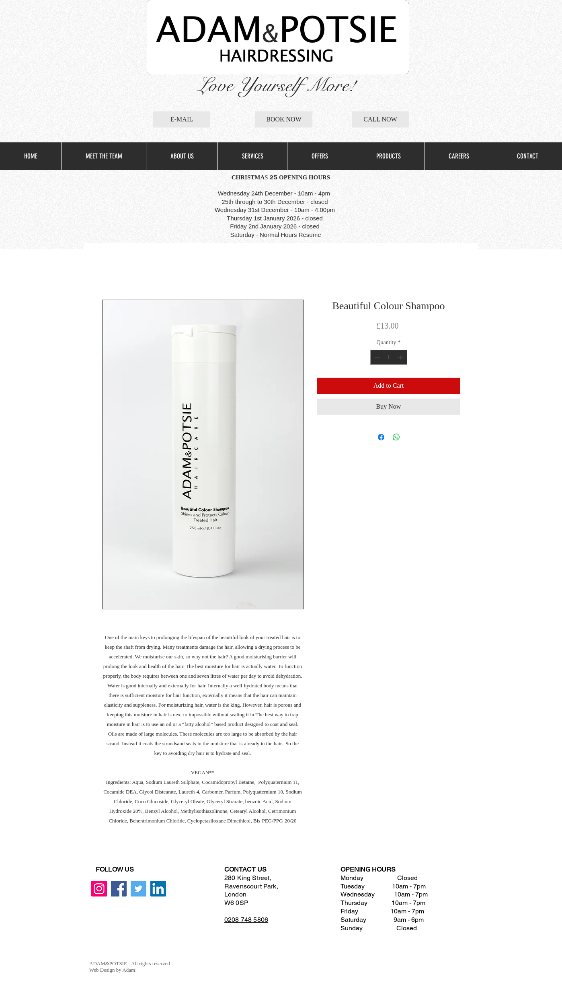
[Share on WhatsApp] (396, 437)
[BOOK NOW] (283, 119)
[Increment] (401, 357)
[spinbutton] (389, 357)
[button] (252, 156)
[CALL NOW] (380, 119)
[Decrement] (376, 357)
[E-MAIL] (181, 119)
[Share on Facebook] (381, 437)
